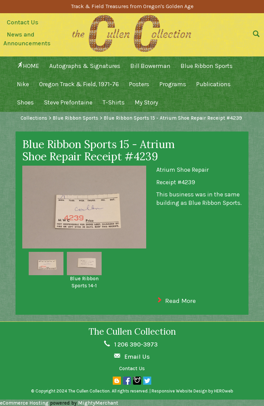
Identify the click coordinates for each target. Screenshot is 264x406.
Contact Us (22, 22)
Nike (23, 84)
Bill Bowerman (150, 66)
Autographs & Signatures (84, 66)
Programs (172, 84)
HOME (28, 66)
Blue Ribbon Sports (207, 66)
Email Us (137, 356)
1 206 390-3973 (136, 344)
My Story (146, 102)
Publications (213, 84)
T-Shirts (114, 102)
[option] (46, 263)
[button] (254, 35)
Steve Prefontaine (68, 102)
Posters (139, 84)
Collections (34, 118)
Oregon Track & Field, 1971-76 (79, 84)
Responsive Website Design (179, 390)
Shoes (25, 102)
